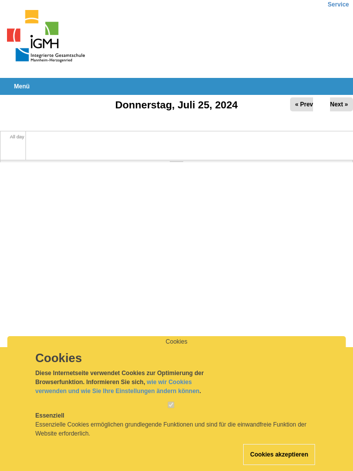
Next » (339, 104)
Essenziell (49, 422)
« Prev (304, 104)
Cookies (176, 348)
